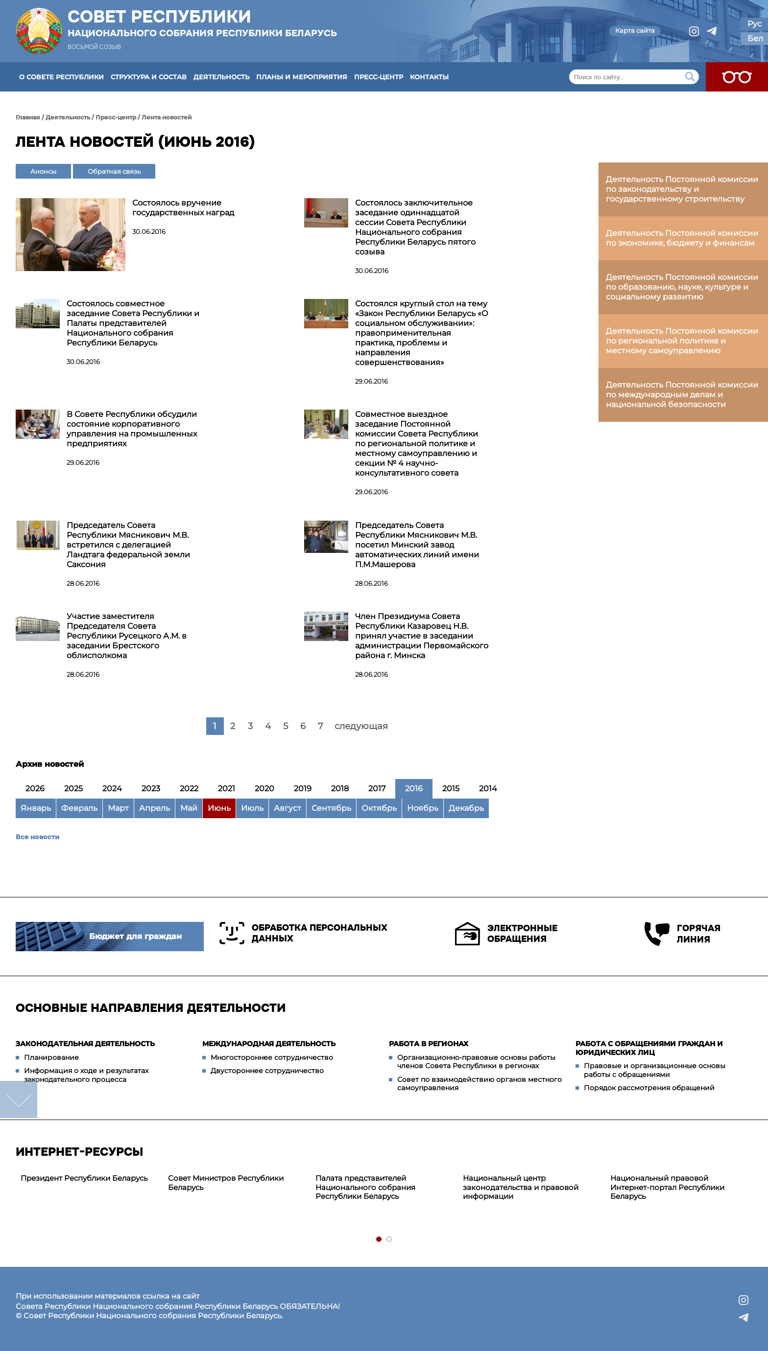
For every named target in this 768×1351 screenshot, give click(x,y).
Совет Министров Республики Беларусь (226, 1182)
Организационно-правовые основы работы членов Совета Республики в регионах (476, 1062)
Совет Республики (202, 23)
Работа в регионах (428, 1043)
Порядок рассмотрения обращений (649, 1087)
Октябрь (379, 808)
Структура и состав (149, 77)
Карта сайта (635, 30)
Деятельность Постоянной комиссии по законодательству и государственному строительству (682, 189)
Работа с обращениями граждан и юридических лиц (649, 1048)
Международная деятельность (269, 1043)
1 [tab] (379, 1239)
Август (287, 808)
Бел (755, 38)
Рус (754, 23)
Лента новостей (167, 117)
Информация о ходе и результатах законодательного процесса (86, 1075)
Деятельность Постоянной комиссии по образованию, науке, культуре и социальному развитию (682, 287)
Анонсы (43, 171)
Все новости (37, 837)
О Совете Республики (61, 77)
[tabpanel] (89, 1178)
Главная (28, 117)
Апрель (154, 808)
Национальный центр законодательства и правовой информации (520, 1187)
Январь (36, 808)
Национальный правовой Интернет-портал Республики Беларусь (667, 1187)
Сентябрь (331, 808)
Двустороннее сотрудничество (267, 1070)
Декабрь (466, 808)
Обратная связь (114, 171)
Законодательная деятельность (85, 1043)
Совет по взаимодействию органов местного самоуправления (479, 1084)
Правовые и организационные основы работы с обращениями (654, 1070)
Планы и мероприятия (301, 77)
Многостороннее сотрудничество (272, 1057)
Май (188, 808)
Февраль (79, 808)
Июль (252, 808)
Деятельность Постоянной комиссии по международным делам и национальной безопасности (682, 394)
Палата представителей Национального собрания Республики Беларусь (365, 1187)
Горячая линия (682, 934)
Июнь (219, 808)
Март (118, 808)
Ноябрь (422, 808)
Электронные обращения (506, 933)
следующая (361, 726)
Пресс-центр (378, 77)
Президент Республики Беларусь (84, 1178)
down (18, 1099)
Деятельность (221, 77)
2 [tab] (389, 1239)
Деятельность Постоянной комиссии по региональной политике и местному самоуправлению (682, 340)
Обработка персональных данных (303, 933)
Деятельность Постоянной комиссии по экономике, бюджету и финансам (682, 238)
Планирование (51, 1057)
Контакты (429, 77)
